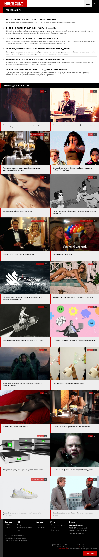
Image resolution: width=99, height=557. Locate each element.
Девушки (8, 522)
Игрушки (39, 522)
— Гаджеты (39, 525)
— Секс (18, 530)
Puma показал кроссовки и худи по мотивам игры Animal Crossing (35, 59)
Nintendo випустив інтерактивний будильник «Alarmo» (31, 28)
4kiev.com (76, 533)
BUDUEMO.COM (16, 541)
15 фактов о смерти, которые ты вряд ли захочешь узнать (32, 38)
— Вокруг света (54, 530)
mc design (80, 547)
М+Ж (18, 522)
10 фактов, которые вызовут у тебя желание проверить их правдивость (38, 49)
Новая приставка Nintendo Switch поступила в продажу (31, 20)
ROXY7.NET (78, 528)
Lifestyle (52, 522)
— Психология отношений (24, 527)
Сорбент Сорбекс (62, 549)
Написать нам (90, 553)
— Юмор (18, 525)
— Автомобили (40, 527)
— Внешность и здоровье (57, 525)
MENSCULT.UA (14, 535)
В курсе (72, 522)
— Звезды (8, 527)
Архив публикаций (76, 525)
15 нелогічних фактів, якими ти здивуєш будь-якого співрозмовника (36, 70)
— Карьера (52, 527)
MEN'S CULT (78, 530)
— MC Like (8, 525)
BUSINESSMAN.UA (15, 538)
